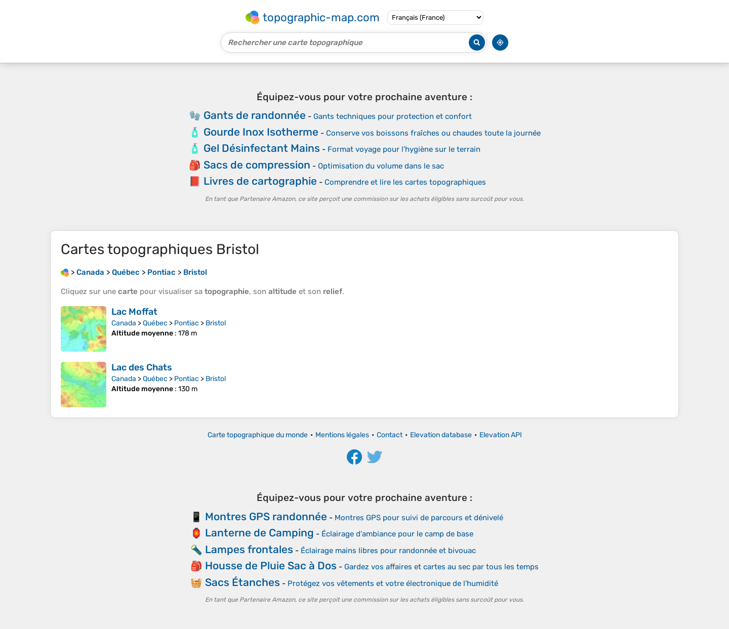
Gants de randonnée (255, 115)
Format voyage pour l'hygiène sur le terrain (404, 149)
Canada (123, 323)
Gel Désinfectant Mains (262, 148)
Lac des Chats (141, 367)
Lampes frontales (249, 549)
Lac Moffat (134, 311)
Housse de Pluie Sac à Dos (271, 565)
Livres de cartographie (260, 181)
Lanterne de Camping (259, 532)
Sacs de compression (257, 164)
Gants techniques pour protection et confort (392, 116)
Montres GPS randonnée (266, 516)
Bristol (216, 323)
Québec (155, 323)
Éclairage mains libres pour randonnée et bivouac (388, 550)
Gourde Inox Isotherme (261, 131)
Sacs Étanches (242, 582)
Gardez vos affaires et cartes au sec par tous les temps (441, 566)
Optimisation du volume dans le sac (381, 166)
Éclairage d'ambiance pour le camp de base (397, 533)
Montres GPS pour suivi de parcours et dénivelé (419, 517)
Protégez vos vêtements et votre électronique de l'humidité (393, 583)
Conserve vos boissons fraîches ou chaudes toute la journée (433, 133)
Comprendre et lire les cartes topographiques (405, 182)
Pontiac (186, 323)
